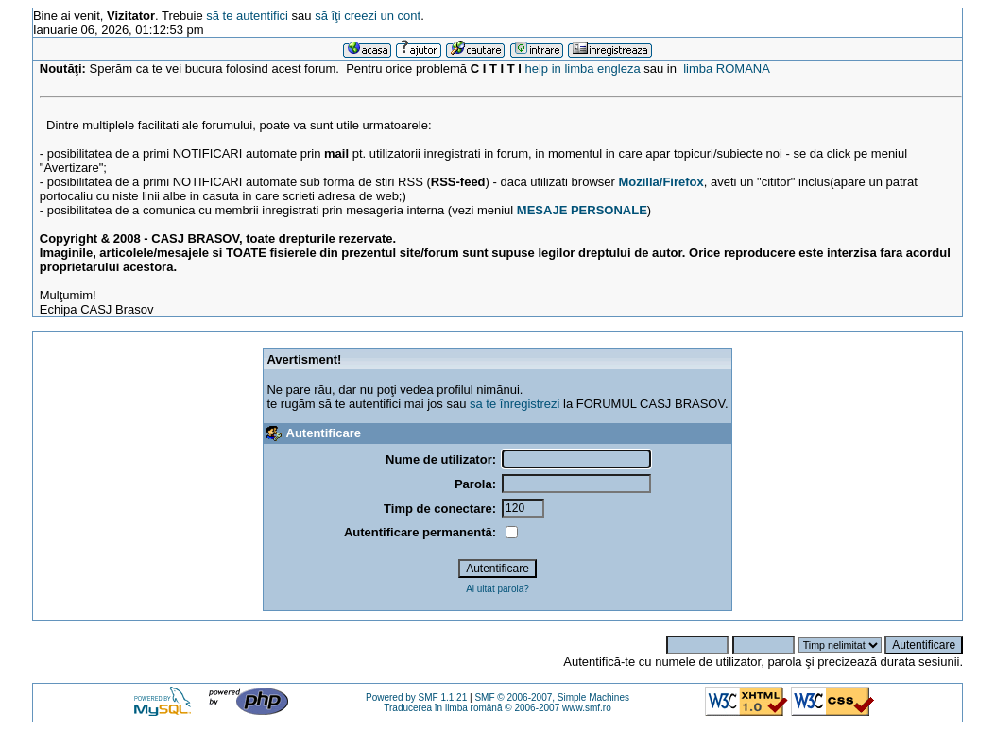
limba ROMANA (726, 68)
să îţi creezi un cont (367, 15)
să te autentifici (247, 15)
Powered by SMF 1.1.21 (416, 697)
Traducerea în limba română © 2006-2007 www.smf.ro (497, 708)
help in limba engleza (583, 68)
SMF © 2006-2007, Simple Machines (551, 697)
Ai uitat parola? (497, 589)
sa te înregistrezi (514, 404)
